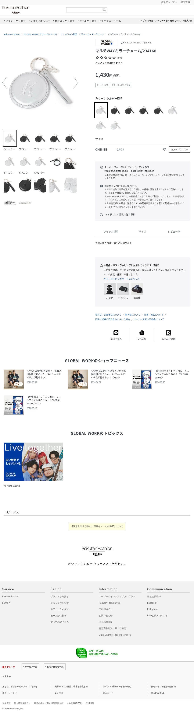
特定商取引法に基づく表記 (112, 628)
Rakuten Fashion (31, 10)
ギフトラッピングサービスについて (122, 279)
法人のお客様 (106, 622)
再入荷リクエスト (179, 149)
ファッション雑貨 (69, 34)
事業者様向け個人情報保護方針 (48, 703)
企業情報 (6, 703)
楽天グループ (167, 2)
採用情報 (90, 703)
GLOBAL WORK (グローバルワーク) (40, 34)
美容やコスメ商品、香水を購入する (71, 686)
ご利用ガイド (106, 609)
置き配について (132, 314)
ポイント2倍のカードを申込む (117, 686)
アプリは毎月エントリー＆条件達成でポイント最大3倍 (166, 20)
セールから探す (58, 615)
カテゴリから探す (60, 609)
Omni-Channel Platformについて (115, 635)
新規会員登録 (154, 596)
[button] (4, 82)
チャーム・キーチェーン (92, 34)
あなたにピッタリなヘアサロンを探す (20, 686)
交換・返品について (153, 314)
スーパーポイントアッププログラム (117, 596)
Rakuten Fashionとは (109, 603)
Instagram (152, 609)
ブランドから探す (60, 596)
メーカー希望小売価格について (149, 319)
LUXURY (6, 603)
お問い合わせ (106, 615)
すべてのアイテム (60, 622)
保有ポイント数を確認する (163, 686)
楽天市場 (185, 2)
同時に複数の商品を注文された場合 (112, 319)
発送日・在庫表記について (108, 314)
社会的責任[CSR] (74, 703)
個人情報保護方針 (22, 703)
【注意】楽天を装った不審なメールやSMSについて (97, 526)
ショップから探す (60, 603)
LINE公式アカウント (157, 615)
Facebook (152, 603)
